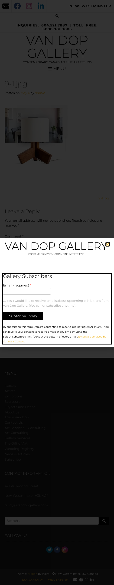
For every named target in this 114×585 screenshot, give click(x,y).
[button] (107, 244)
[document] (57, 292)
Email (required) (17, 285)
